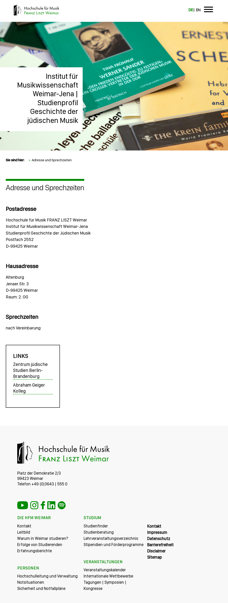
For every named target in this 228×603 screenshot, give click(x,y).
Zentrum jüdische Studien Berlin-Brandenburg (30, 370)
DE (191, 10)
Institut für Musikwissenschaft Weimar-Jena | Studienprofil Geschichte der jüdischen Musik (47, 98)
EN (198, 10)
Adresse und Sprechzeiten (52, 160)
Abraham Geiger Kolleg (29, 388)
